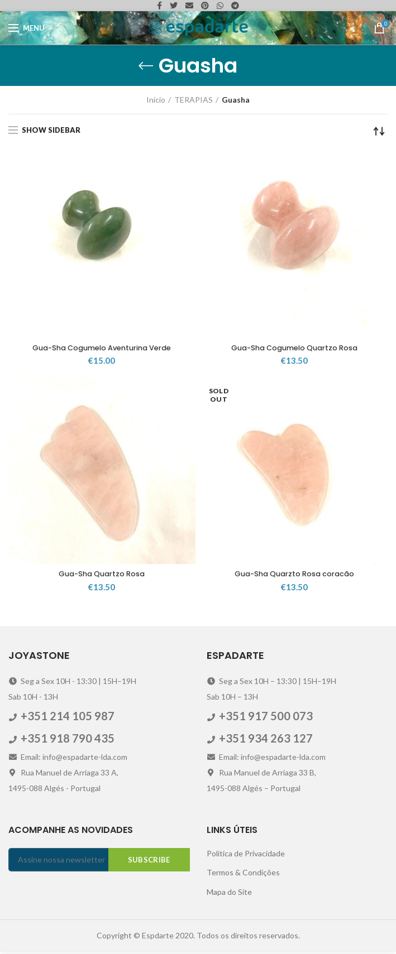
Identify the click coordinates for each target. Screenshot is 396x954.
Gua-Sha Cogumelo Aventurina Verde (101, 349)
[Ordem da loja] (379, 131)
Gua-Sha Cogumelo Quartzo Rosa (294, 349)
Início (155, 99)
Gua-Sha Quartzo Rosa (102, 576)
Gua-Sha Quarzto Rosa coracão (294, 576)
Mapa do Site (229, 893)
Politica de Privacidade (246, 855)
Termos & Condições (243, 874)
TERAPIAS (193, 99)
